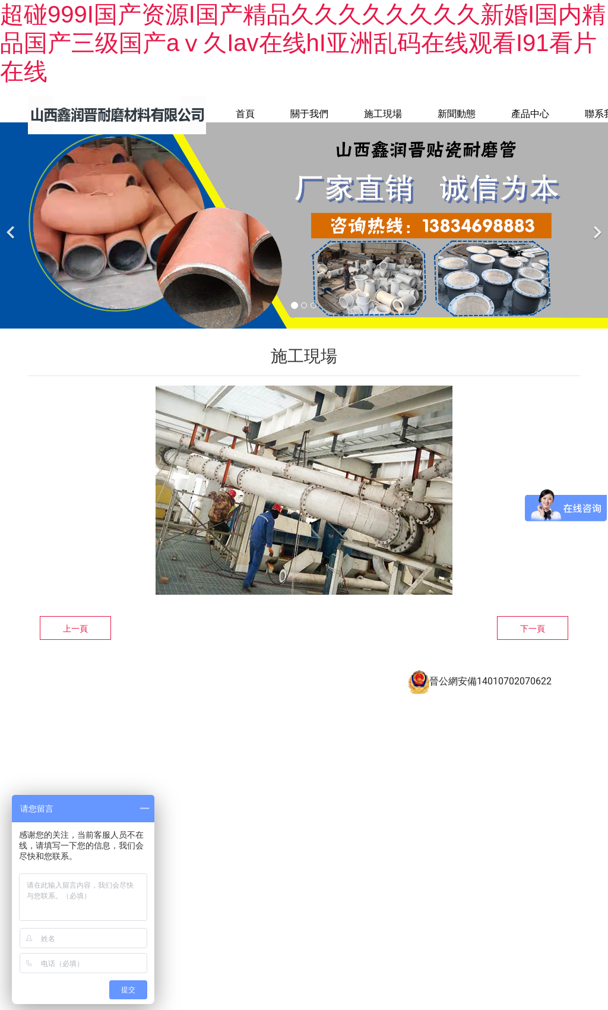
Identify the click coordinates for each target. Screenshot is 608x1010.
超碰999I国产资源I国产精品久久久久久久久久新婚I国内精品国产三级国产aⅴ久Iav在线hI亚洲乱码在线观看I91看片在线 (303, 42)
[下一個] (596, 243)
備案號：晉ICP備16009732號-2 (245, 694)
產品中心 (530, 113)
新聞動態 (457, 113)
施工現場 (383, 113)
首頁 (245, 113)
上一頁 (75, 646)
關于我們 (309, 113)
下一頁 (532, 646)
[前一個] (12, 243)
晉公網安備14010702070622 (480, 699)
